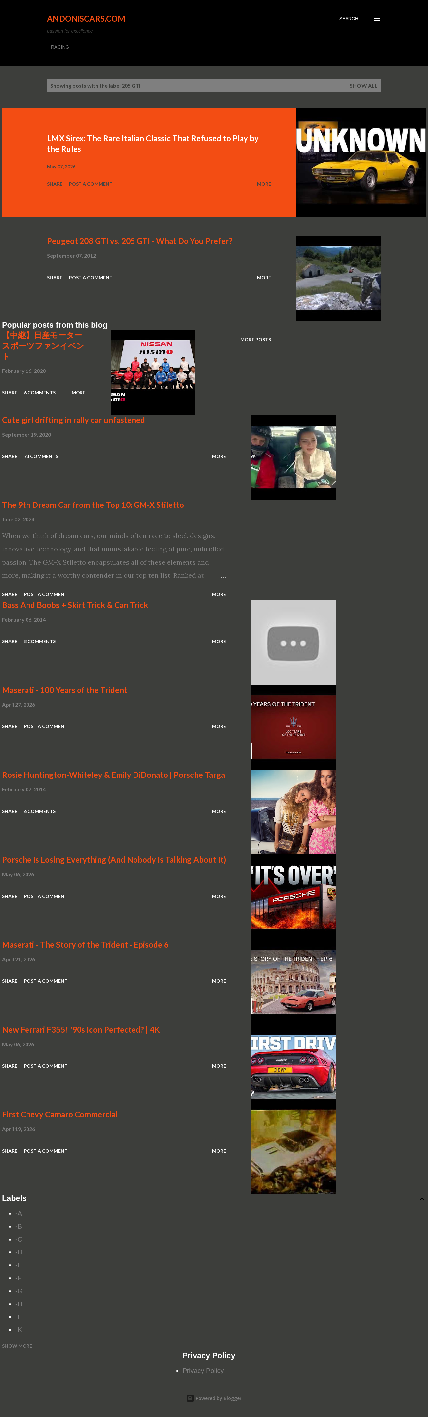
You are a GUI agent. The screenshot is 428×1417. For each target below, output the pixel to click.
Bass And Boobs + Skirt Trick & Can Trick (75, 605)
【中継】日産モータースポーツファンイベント (43, 345)
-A (18, 1213)
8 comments (40, 641)
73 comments (41, 456)
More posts (256, 339)
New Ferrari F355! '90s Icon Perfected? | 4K (81, 1029)
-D (18, 1252)
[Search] (348, 19)
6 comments (40, 392)
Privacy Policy (203, 1370)
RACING (60, 47)
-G (19, 1291)
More (264, 184)
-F (18, 1278)
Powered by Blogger (214, 1398)
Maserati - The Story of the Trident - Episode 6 (85, 944)
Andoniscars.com (86, 18)
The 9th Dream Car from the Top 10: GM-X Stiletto (93, 504)
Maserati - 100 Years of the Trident (64, 690)
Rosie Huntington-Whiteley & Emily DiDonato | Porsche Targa (113, 774)
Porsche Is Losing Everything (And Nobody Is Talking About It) (114, 859)
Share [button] (54, 184)
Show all (364, 85)
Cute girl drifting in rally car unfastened (73, 420)
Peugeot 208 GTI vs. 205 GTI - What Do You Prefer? (140, 241)
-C (18, 1239)
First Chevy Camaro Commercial (60, 1114)
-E (18, 1265)
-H (18, 1304)
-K (18, 1329)
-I (17, 1316)
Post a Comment (91, 184)
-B (18, 1226)
